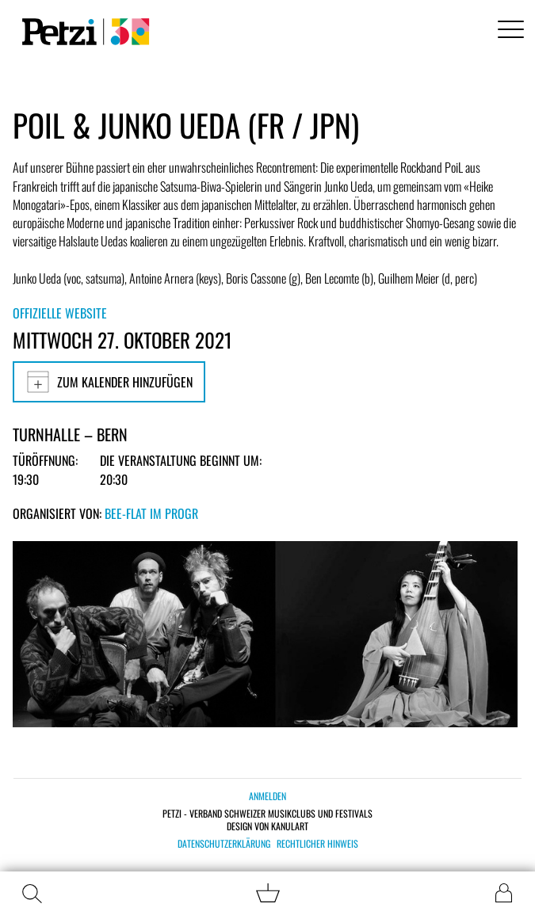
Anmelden (267, 796)
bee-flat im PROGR (151, 513)
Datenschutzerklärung (224, 843)
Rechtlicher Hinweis (317, 843)
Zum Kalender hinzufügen (109, 382)
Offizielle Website (60, 312)
